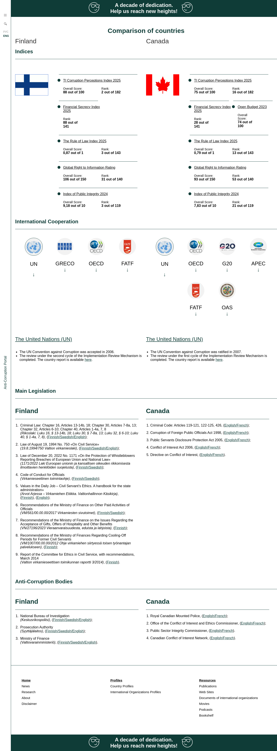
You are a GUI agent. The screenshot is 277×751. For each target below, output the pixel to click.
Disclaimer (29, 704)
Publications (208, 686)
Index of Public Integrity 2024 (85, 194)
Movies (204, 704)
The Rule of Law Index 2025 (84, 141)
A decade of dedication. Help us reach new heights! (144, 8)
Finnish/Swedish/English (66, 437)
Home (26, 680)
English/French (236, 425)
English (42, 498)
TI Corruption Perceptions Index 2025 (92, 80)
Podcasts (206, 709)
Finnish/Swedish (89, 467)
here (88, 360)
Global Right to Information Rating (89, 167)
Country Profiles (122, 686)
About (26, 698)
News (26, 686)
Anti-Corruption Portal (5, 372)
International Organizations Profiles (135, 692)
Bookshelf (206, 715)
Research (28, 692)
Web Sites (206, 692)
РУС (5, 31)
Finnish (27, 498)
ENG (6, 35)
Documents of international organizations (228, 698)
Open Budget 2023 (252, 107)
